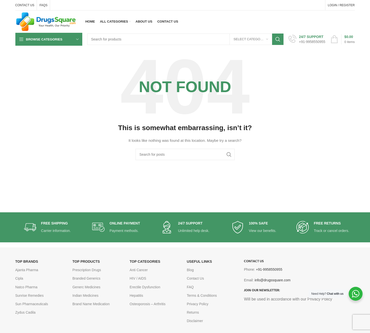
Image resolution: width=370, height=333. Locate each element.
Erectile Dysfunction (145, 287)
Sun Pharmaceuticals (31, 304)
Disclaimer (195, 321)
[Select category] (250, 39)
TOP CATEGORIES (145, 261)
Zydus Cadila (25, 312)
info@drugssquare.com (272, 280)
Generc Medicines (86, 287)
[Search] (185, 39)
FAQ (190, 287)
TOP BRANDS (26, 261)
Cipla (19, 278)
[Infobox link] (306, 39)
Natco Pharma (26, 287)
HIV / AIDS (138, 278)
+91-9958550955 (269, 269)
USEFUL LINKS (199, 261)
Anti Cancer (139, 270)
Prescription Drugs (86, 270)
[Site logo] (46, 21)
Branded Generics (86, 278)
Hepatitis (136, 295)
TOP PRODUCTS (86, 261)
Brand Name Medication (91, 304)
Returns (193, 312)
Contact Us (195, 278)
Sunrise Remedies (29, 295)
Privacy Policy (197, 304)
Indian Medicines (85, 295)
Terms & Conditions (202, 295)
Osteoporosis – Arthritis (148, 304)
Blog (190, 270)
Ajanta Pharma (26, 270)
